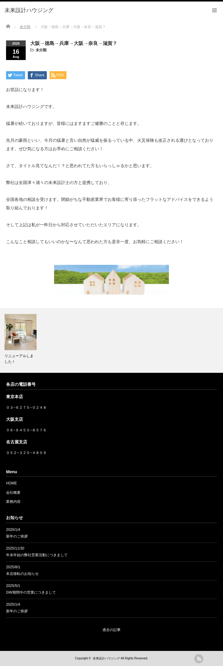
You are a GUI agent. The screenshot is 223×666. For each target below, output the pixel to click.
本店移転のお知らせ (22, 574)
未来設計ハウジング (106, 658)
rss (198, 658)
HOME (11, 483)
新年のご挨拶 (17, 536)
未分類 (41, 50)
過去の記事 (111, 630)
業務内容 (13, 502)
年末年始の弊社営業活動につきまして (37, 555)
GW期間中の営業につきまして (31, 592)
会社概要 (13, 492)
